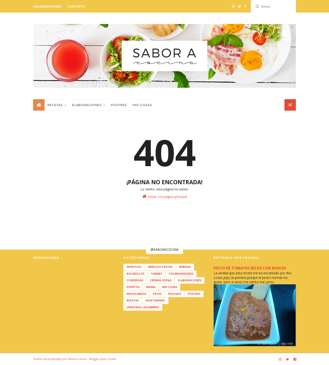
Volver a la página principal (164, 196)
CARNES (156, 274)
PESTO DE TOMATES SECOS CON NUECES (250, 268)
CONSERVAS (135, 280)
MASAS (151, 287)
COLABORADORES (181, 274)
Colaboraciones (47, 6)
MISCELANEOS (136, 294)
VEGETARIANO (155, 300)
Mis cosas (142, 105)
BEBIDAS (185, 267)
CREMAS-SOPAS (160, 280)
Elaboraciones (87, 105)
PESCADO (174, 294)
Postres (119, 105)
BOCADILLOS (135, 274)
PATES (157, 294)
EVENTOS (133, 287)
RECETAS (133, 300)
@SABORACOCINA (164, 249)
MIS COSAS (169, 287)
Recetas (55, 105)
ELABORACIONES (189, 280)
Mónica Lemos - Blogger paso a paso (92, 359)
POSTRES (194, 294)
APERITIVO (134, 267)
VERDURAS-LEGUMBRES (143, 307)
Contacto (76, 6)
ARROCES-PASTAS (160, 267)
